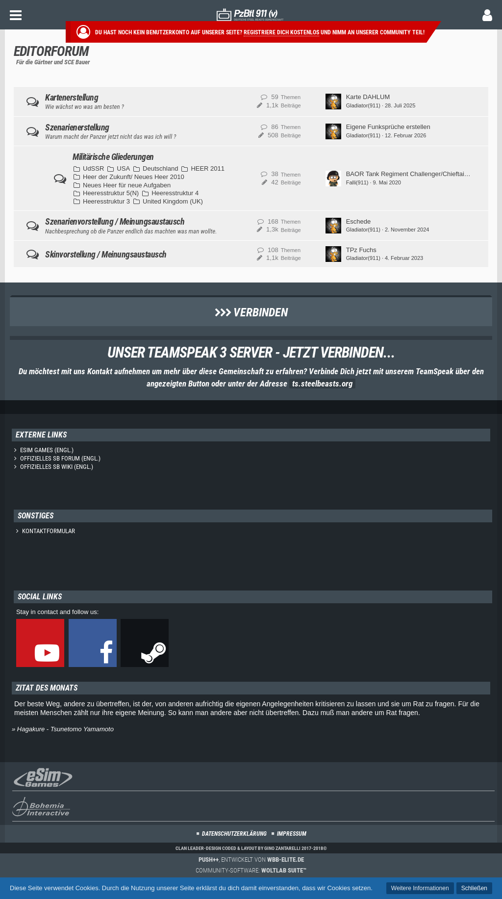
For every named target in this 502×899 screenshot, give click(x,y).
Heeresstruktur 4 (175, 193)
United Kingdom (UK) (173, 201)
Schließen (474, 888)
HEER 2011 (208, 168)
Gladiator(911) (363, 105)
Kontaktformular (48, 531)
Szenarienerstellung (77, 127)
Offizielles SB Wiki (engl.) (56, 466)
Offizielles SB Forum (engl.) (60, 458)
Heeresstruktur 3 (106, 201)
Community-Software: (251, 870)
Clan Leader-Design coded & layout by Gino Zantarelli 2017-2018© (251, 848)
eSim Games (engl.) (47, 450)
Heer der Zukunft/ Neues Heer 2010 (133, 176)
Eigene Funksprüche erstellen (388, 126)
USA (123, 168)
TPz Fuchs (361, 250)
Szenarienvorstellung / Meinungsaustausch (114, 221)
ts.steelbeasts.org (322, 383)
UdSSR (93, 168)
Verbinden (251, 312)
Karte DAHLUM (368, 97)
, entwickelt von (251, 859)
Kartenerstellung (71, 97)
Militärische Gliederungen (113, 157)
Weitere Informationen (420, 888)
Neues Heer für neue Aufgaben (127, 185)
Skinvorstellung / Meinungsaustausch (106, 254)
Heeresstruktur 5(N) (111, 193)
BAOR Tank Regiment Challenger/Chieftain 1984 (415, 174)
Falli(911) (357, 182)
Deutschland (160, 168)
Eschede (358, 221)
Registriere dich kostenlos (281, 32)
